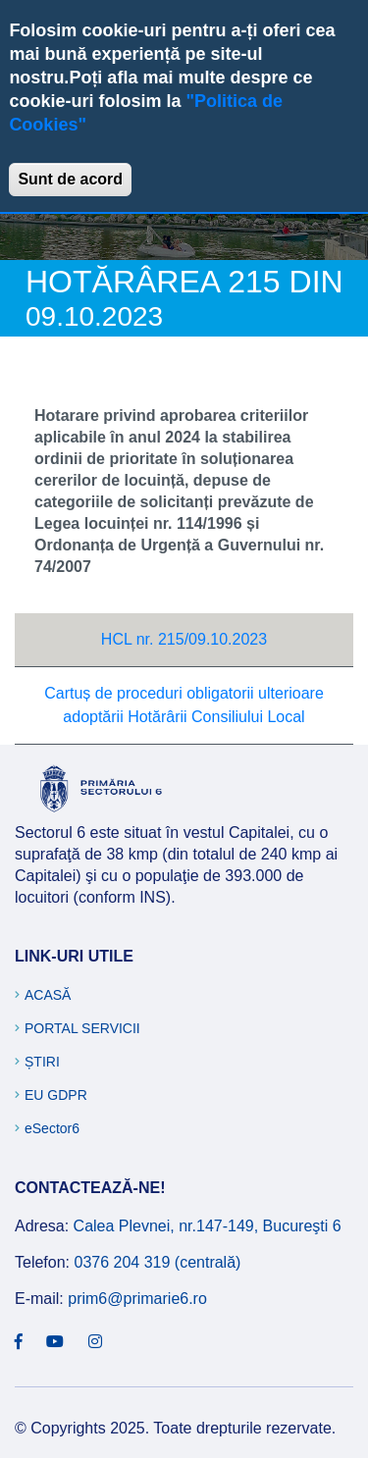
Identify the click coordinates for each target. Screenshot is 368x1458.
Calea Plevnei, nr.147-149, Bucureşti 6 (208, 1226)
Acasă (48, 995)
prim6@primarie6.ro (137, 1298)
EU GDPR (56, 1095)
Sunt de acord (70, 179)
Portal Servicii (82, 1028)
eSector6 (52, 1128)
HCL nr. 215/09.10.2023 (184, 639)
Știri (42, 1061)
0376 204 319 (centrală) (157, 1262)
